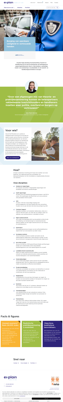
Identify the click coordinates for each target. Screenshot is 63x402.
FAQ (51, 2)
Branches (19, 7)
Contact (56, 2)
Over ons (32, 2)
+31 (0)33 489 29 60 (8, 384)
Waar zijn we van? (8, 7)
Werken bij (40, 2)
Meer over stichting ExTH (13, 157)
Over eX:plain (24, 363)
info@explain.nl (8, 386)
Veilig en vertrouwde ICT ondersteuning (12, 401)
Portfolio (27, 7)
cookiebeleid (22, 395)
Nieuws (47, 2)
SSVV (48, 401)
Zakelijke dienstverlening (34, 401)
